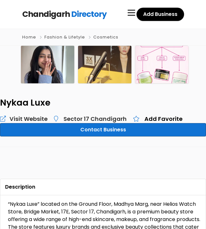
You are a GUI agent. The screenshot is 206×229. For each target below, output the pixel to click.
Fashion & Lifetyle (64, 37)
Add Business (160, 14)
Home (29, 37)
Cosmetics (104, 37)
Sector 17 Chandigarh (85, 118)
